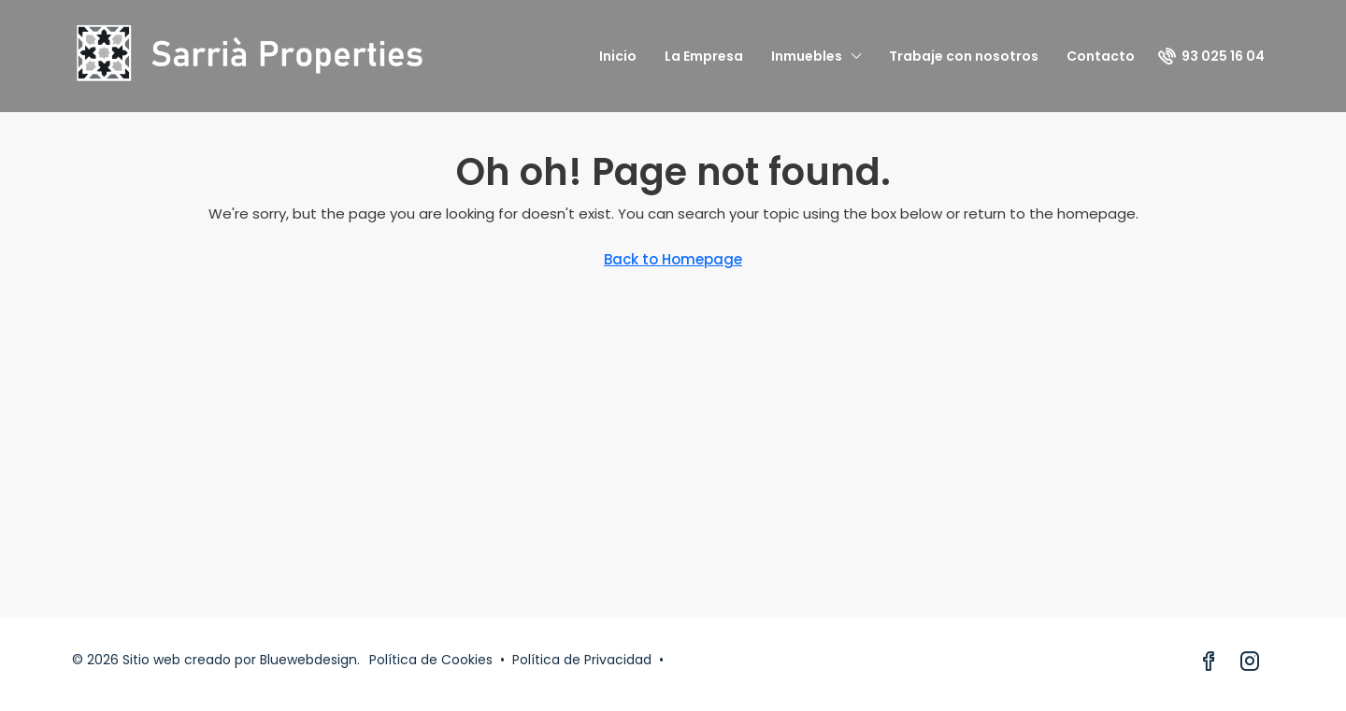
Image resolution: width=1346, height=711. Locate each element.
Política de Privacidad (582, 659)
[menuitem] (1211, 56)
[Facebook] (1212, 664)
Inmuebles (806, 56)
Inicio (618, 56)
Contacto (1101, 56)
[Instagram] (1253, 664)
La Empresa (704, 56)
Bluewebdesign (308, 659)
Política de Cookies (431, 659)
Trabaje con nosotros (963, 56)
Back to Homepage (673, 259)
